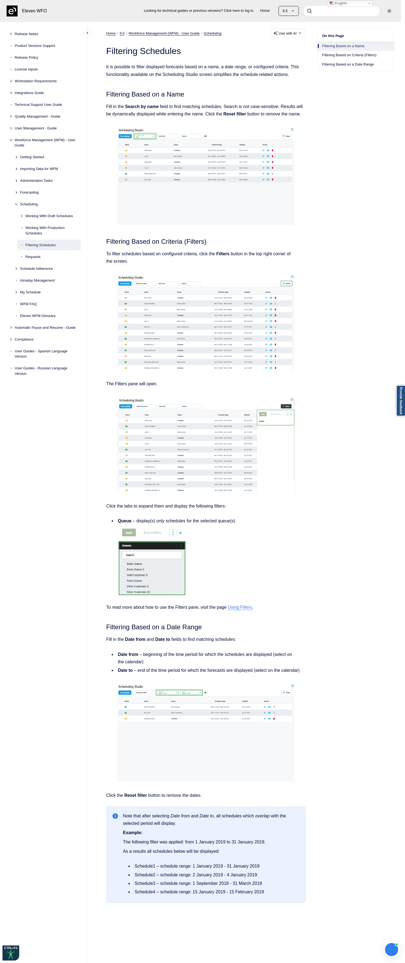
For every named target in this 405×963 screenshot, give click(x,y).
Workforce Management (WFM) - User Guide (45, 143)
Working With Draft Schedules (49, 216)
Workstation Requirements (36, 81)
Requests (33, 257)
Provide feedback (401, 400)
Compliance (24, 339)
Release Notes (26, 34)
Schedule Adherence (36, 269)
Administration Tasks (36, 181)
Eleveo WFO (34, 11)
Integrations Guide (29, 93)
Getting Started (32, 157)
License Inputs (26, 69)
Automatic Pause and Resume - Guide (45, 327)
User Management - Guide (36, 128)
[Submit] (309, 11)
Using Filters (240, 607)
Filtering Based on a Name (343, 46)
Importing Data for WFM (39, 169)
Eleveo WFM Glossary (37, 316)
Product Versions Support (35, 46)
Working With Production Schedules (45, 230)
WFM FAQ (28, 304)
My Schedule (30, 292)
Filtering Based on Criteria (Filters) (349, 55)
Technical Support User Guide (38, 105)
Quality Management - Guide (37, 116)
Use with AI (287, 33)
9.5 (122, 33)
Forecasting (29, 192)
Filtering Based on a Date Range (348, 64)
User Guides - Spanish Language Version (41, 354)
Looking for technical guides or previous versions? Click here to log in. (199, 11)
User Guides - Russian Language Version (41, 371)
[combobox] (341, 11)
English (338, 3)
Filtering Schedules (41, 245)
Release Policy (26, 57)
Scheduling (29, 204)
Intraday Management (37, 280)
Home (265, 11)
